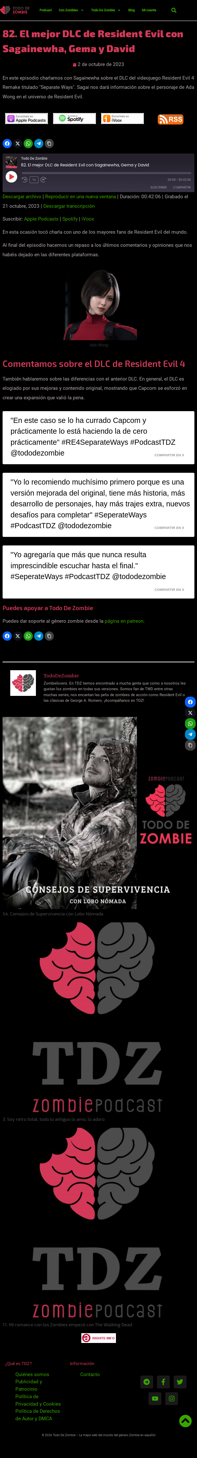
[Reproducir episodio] (11, 176)
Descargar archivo (22, 197)
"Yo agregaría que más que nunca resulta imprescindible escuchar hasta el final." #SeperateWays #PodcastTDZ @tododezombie (88, 566)
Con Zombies (71, 10)
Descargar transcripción (69, 206)
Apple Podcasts (41, 219)
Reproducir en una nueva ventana (80, 197)
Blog (131, 10)
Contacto (90, 1374)
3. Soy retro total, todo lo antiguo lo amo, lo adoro (54, 1119)
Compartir (182, 187)
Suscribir (158, 187)
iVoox (88, 219)
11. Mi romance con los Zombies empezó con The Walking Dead (67, 1324)
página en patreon (124, 621)
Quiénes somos (32, 1374)
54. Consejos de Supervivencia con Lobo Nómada (53, 913)
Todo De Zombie (106, 10)
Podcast (46, 10)
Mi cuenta (149, 10)
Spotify (70, 219)
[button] (174, 10)
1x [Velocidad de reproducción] (34, 180)
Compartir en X (169, 455)
